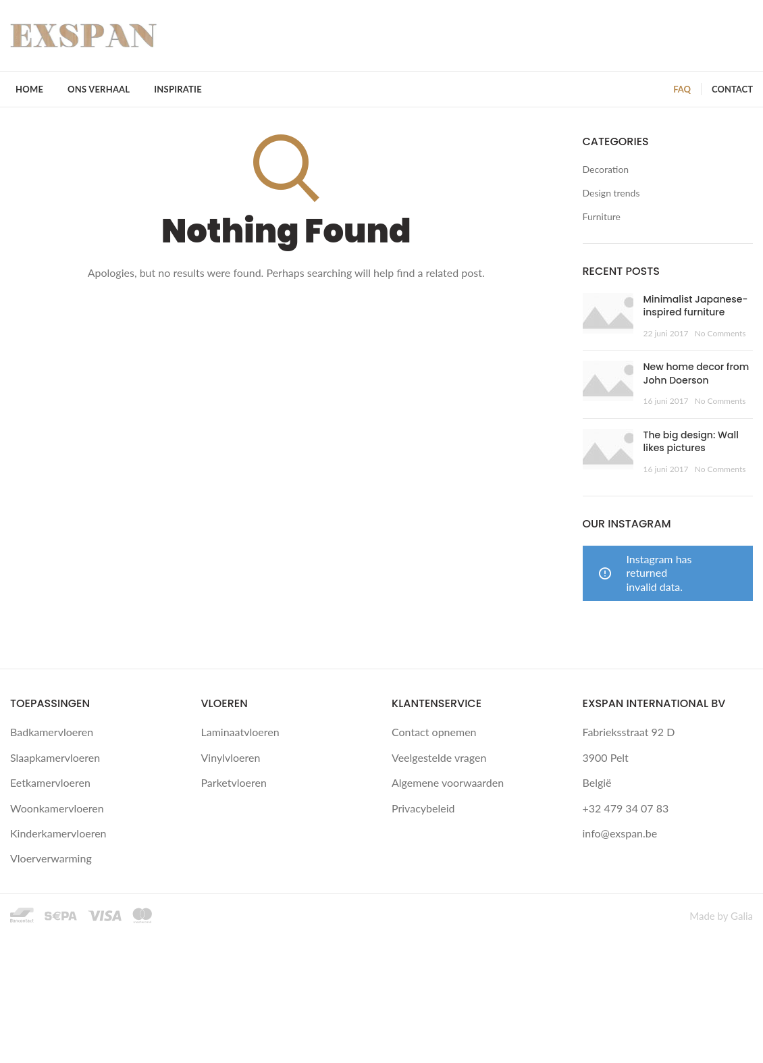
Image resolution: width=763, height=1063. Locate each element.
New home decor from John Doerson (696, 373)
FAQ (682, 89)
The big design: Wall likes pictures (691, 441)
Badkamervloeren (51, 731)
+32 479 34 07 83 (626, 808)
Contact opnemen (434, 731)
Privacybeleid (423, 808)
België (597, 782)
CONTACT (732, 89)
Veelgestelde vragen (439, 757)
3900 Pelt (606, 757)
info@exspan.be (620, 833)
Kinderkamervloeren (58, 833)
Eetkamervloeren (50, 782)
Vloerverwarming (51, 858)
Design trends (611, 193)
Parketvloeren (234, 782)
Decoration (606, 169)
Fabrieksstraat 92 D (629, 731)
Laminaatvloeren (240, 731)
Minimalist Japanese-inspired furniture (695, 305)
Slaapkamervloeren (55, 757)
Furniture (602, 216)
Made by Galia (721, 916)
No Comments (720, 333)
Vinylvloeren (231, 757)
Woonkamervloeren (57, 808)
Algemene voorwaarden (448, 782)
